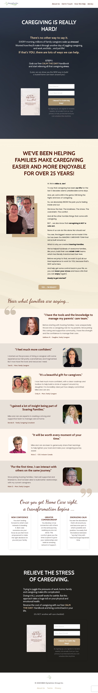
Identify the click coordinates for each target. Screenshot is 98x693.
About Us (56, 4)
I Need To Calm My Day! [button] (61, 101)
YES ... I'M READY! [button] (49, 287)
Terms (50, 688)
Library (90, 4)
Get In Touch (67, 4)
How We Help (80, 4)
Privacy (58, 688)
